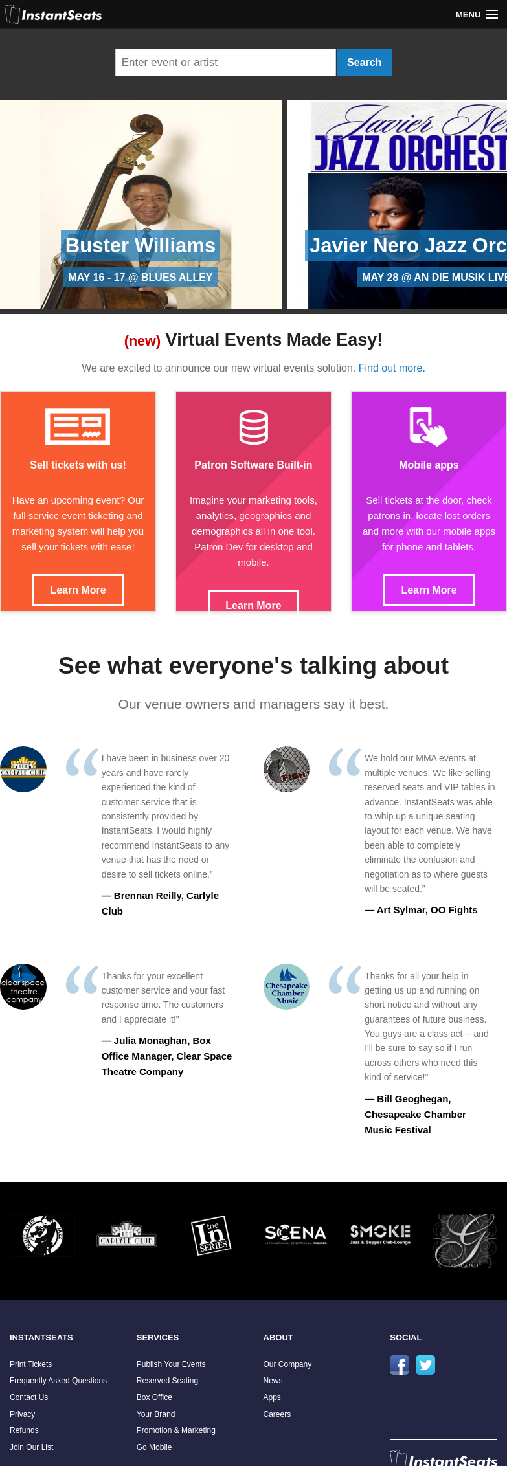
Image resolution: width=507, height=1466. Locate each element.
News (273, 1380)
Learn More (78, 589)
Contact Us (29, 1397)
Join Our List (31, 1447)
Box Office (154, 1397)
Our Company (288, 1364)
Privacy (22, 1414)
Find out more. (392, 367)
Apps (272, 1397)
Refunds (24, 1430)
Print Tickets (31, 1364)
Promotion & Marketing (176, 1430)
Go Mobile (154, 1447)
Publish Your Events (171, 1364)
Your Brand (156, 1414)
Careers (277, 1414)
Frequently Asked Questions (58, 1380)
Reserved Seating (167, 1380)
